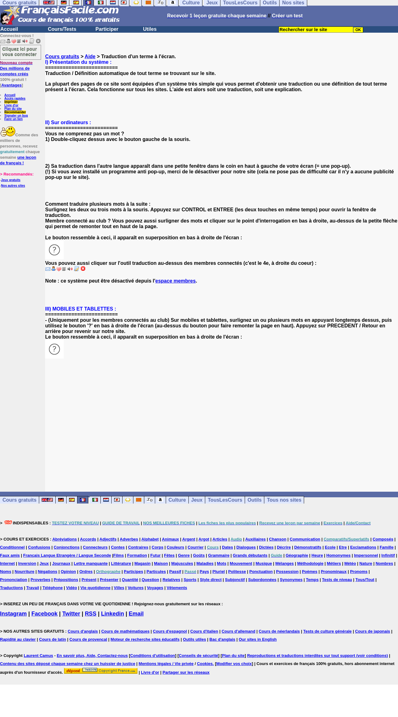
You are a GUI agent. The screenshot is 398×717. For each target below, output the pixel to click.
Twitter (71, 614)
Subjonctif (235, 579)
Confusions (39, 547)
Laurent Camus (38, 655)
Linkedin (112, 614)
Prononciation (13, 579)
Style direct (211, 579)
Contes (118, 547)
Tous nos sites (284, 500)
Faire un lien (13, 119)
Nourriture (25, 571)
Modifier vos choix (234, 663)
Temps (312, 579)
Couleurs (175, 547)
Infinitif (388, 555)
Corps (158, 547)
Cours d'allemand (239, 631)
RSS (90, 614)
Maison (161, 563)
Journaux (61, 563)
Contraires (138, 547)
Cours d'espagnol (170, 631)
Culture (177, 500)
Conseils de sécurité (198, 655)
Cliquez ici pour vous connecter (19, 51)
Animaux (170, 539)
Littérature (121, 563)
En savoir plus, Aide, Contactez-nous (92, 655)
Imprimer (11, 102)
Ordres (86, 571)
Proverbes (40, 579)
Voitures (136, 587)
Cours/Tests (62, 29)
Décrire (284, 547)
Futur (155, 555)
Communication (305, 539)
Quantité (130, 579)
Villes (119, 587)
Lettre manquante (91, 563)
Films (118, 555)
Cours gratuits (62, 56)
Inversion (27, 563)
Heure (317, 555)
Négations (47, 571)
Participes (133, 571)
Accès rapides (14, 98)
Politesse (237, 571)
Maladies (205, 563)
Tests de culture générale (327, 631)
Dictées (266, 547)
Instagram (13, 614)
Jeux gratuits (10, 180)
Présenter (109, 579)
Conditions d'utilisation (152, 655)
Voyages (155, 587)
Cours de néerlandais (279, 631)
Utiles (150, 29)
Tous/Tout (364, 579)
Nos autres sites (13, 185)
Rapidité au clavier (18, 639)
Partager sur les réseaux (186, 672)
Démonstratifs (307, 547)
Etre (343, 547)
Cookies (205, 663)
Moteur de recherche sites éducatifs (145, 639)
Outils (254, 500)
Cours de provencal (88, 639)
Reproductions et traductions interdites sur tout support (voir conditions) (317, 655)
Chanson (277, 539)
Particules (156, 571)
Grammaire (218, 555)
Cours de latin (52, 639)
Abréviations (64, 539)
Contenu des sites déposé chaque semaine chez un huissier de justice (67, 663)
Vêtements (177, 587)
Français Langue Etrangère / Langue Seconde (67, 555)
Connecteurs (95, 547)
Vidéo (71, 587)
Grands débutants (250, 555)
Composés (383, 539)
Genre (184, 555)
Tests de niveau (337, 579)
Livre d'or (11, 105)
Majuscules (182, 563)
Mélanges (284, 563)
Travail (32, 587)
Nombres (384, 563)
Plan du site (13, 108)
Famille (387, 547)
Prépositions (66, 579)
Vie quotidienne (96, 587)
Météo (350, 563)
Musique (264, 563)
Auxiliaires (255, 539)
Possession (287, 571)
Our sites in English (258, 639)
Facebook (44, 614)
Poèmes (309, 571)
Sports (190, 579)
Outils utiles (194, 639)
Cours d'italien (204, 631)
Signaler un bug (16, 115)
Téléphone (53, 587)
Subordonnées (262, 579)
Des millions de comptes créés (16, 68)
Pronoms (359, 571)
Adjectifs (108, 539)
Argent (188, 539)
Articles (219, 539)
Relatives (171, 579)
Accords (88, 539)
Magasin (142, 563)
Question (150, 579)
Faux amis (10, 555)
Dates (227, 547)
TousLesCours (225, 500)
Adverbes (129, 539)
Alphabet (150, 539)
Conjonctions (67, 547)
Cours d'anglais (83, 631)
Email (136, 614)
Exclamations (363, 547)
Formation (137, 555)
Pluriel (218, 571)
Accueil (9, 29)
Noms (5, 571)
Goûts (199, 555)
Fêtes (169, 555)
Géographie (297, 555)
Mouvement (241, 563)
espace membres (175, 281)
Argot (203, 539)
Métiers (334, 563)
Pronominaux (334, 571)
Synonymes (291, 579)
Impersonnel (366, 555)
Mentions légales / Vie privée (166, 663)
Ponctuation (261, 571)
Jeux (196, 500)
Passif (175, 571)
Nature (365, 563)
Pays (204, 571)
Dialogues (246, 547)
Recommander (15, 112)
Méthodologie (310, 563)
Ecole (330, 547)
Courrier (195, 547)
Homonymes (338, 555)
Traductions (11, 587)
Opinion (68, 571)
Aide (90, 56)
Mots (221, 563)
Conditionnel (12, 547)
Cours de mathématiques (125, 631)
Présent (88, 579)
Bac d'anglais (222, 639)
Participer (106, 29)
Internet (7, 563)
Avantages (11, 85)
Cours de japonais (372, 631)
